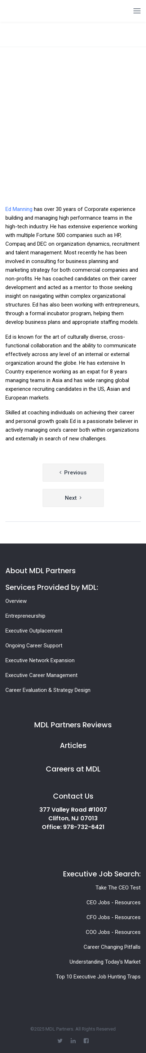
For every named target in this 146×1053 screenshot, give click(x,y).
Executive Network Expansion (40, 660)
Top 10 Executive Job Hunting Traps (98, 976)
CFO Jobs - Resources (114, 917)
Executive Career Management (41, 675)
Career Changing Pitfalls (112, 947)
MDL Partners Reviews (73, 725)
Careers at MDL (73, 769)
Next (71, 498)
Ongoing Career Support (33, 645)
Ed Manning (18, 209)
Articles (73, 745)
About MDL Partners (40, 571)
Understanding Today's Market (105, 962)
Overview (16, 601)
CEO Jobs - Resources (114, 902)
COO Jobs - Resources (113, 932)
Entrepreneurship (25, 616)
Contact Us (73, 796)
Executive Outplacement (33, 630)
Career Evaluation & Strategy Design (47, 690)
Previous (75, 472)
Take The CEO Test (118, 887)
